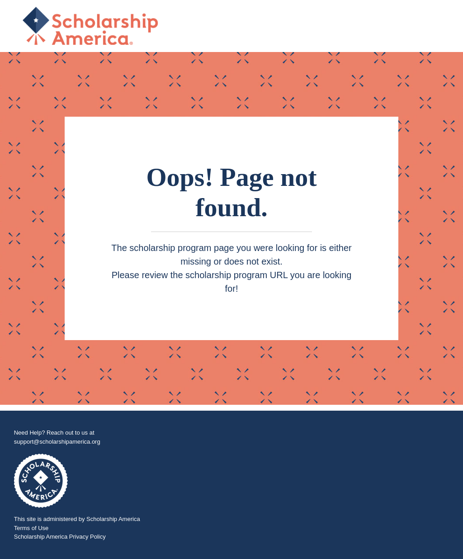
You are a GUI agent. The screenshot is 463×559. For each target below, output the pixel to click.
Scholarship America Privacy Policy (60, 536)
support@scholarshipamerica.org (57, 441)
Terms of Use (31, 528)
